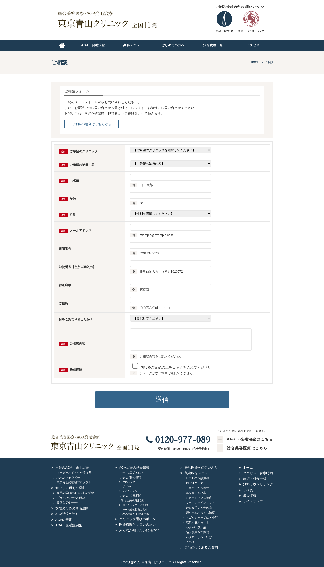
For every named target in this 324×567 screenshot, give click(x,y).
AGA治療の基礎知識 (134, 467)
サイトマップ (253, 501)
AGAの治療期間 (131, 495)
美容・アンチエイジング (251, 31)
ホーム (248, 467)
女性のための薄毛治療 (72, 508)
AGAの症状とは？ (132, 472)
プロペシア (129, 482)
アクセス (253, 45)
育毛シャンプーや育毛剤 (136, 505)
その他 (190, 542)
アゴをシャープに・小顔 (202, 517)
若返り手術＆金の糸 (199, 507)
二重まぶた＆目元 (197, 488)
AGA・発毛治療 (93, 45)
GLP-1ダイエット (197, 483)
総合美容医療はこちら (242, 448)
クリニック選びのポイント (139, 519)
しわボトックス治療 (199, 497)
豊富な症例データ (68, 502)
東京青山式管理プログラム (74, 482)
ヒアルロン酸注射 (197, 478)
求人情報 (249, 495)
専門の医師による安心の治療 (75, 493)
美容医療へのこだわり (201, 467)
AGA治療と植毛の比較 (135, 509)
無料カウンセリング (258, 484)
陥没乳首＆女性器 (197, 532)
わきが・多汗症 (196, 527)
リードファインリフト (200, 502)
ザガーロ (127, 486)
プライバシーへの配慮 (71, 497)
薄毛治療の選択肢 (132, 500)
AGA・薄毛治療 (224, 31)
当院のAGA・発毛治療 (72, 467)
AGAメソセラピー (68, 477)
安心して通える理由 (70, 488)
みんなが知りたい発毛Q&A (139, 530)
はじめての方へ (173, 45)
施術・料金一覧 (254, 479)
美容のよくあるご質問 (201, 547)
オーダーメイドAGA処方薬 (74, 472)
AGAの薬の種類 (131, 477)
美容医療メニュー (198, 473)
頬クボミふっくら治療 (200, 512)
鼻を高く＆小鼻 (196, 493)
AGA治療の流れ (67, 514)
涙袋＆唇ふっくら (197, 522)
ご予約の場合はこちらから (91, 124)
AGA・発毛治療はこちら (245, 439)
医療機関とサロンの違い (137, 524)
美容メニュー (133, 45)
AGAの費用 (63, 519)
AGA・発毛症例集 (68, 525)
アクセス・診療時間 (258, 473)
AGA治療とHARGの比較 (136, 513)
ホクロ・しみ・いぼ (199, 537)
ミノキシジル (130, 490)
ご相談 (248, 490)
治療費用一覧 (213, 45)
